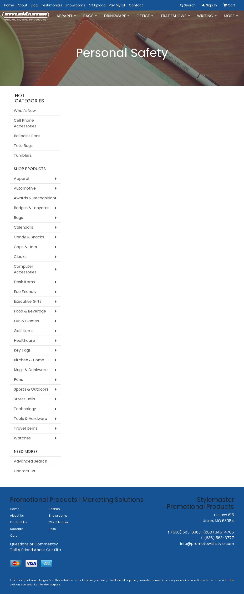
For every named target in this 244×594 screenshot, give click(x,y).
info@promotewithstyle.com (207, 543)
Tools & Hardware (30, 418)
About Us (17, 515)
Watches (22, 438)
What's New (25, 110)
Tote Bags (23, 145)
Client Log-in (58, 522)
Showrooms (75, 5)
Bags (90, 19)
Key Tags (22, 350)
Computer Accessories (25, 269)
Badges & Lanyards (31, 208)
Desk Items (24, 282)
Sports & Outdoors (31, 389)
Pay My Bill (117, 5)
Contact (136, 5)
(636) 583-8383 (186, 532)
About (22, 5)
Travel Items (25, 428)
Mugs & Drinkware (31, 370)
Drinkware (116, 19)
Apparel (66, 19)
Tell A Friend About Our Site (35, 550)
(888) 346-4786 (218, 532)
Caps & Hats (25, 247)
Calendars (23, 227)
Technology (25, 409)
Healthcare (24, 340)
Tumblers (23, 155)
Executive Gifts (27, 301)
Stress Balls (24, 399)
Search (54, 509)
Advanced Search (30, 461)
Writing (207, 19)
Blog (34, 5)
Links (52, 529)
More (231, 19)
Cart (13, 535)
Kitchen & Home (29, 360)
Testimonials (51, 5)
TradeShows (175, 19)
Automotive (25, 188)
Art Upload (97, 5)
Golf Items (23, 330)
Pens (18, 379)
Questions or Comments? (34, 544)
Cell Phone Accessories (25, 123)
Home (9, 5)
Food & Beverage (30, 311)
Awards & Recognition (34, 198)
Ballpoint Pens (27, 136)
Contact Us (24, 471)
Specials (16, 529)
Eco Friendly (25, 291)
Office (145, 19)
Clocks (20, 256)
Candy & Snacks (29, 237)
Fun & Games (26, 321)
